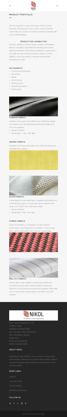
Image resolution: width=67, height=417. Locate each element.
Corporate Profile (15, 381)
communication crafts (37, 414)
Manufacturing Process (17, 390)
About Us (12, 377)
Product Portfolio (15, 386)
